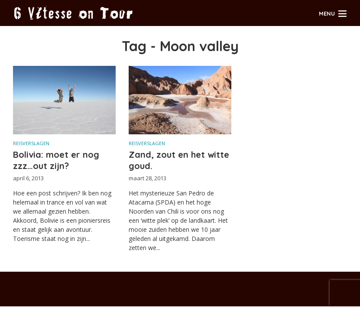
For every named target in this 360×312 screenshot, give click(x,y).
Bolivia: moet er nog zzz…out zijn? (56, 160)
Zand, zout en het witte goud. (179, 160)
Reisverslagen (31, 143)
